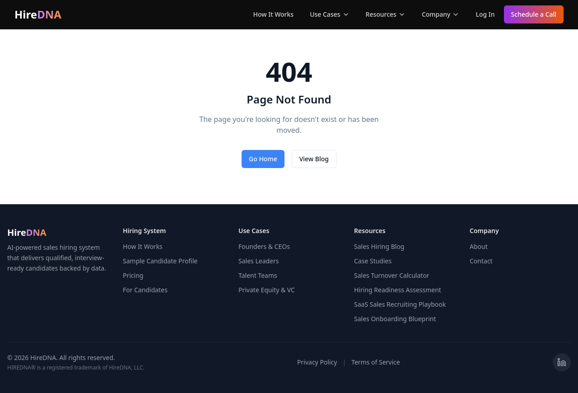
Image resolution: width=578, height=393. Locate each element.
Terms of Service (375, 362)
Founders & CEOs (264, 246)
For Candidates (145, 289)
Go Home (263, 158)
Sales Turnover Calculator (391, 275)
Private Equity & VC (266, 289)
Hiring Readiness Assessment (397, 289)
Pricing (133, 275)
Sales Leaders (258, 261)
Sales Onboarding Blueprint (395, 318)
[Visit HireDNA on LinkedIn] (562, 362)
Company (441, 14)
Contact (481, 261)
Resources (386, 14)
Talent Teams (257, 275)
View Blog (314, 158)
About (479, 246)
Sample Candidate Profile (160, 261)
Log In (484, 14)
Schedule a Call (533, 14)
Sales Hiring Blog (379, 246)
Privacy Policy (317, 362)
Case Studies (373, 261)
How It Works (273, 14)
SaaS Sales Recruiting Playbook (400, 304)
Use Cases (329, 14)
